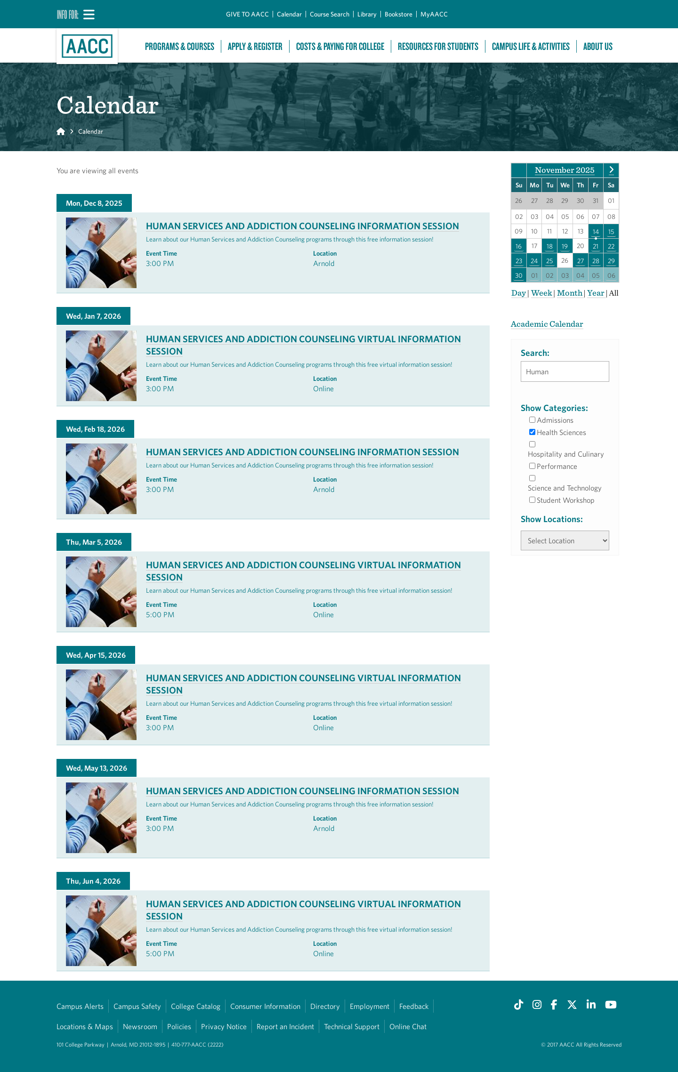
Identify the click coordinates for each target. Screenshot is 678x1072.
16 (519, 246)
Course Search (329, 14)
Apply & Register (255, 46)
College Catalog (195, 1006)
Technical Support (351, 1026)
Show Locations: (552, 519)
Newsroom (140, 1026)
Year (596, 293)
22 (611, 246)
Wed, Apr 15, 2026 (96, 655)
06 (611, 275)
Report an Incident (285, 1026)
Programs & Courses (179, 46)
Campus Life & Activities (531, 46)
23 (519, 260)
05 (595, 275)
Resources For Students (438, 46)
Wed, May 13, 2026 (96, 768)
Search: (535, 352)
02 (549, 275)
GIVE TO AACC (247, 14)
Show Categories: (554, 407)
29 (611, 260)
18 (550, 246)
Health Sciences (561, 432)
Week (542, 293)
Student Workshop (566, 500)
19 (565, 246)
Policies (179, 1026)
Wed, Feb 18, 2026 (95, 429)
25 (549, 260)
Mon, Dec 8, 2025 (94, 203)
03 (565, 275)
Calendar (289, 14)
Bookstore (398, 14)
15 (611, 231)
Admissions (555, 420)
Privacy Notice (224, 1026)
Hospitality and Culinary (566, 454)
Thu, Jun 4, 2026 (93, 881)
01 (534, 275)
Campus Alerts (80, 1006)
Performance (557, 466)
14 (596, 231)
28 (595, 260)
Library (367, 14)
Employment (369, 1006)
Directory (325, 1006)
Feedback (413, 1006)
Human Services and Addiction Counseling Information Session (302, 225)
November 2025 (565, 170)
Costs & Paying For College (340, 46)
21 (595, 246)
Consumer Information (265, 1006)
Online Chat (408, 1026)
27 (580, 260)
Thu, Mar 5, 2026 (94, 542)
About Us (598, 46)
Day (519, 293)
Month (570, 293)
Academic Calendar (547, 324)
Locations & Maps (84, 1026)
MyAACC (434, 14)
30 (519, 275)
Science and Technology (565, 488)
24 (534, 260)
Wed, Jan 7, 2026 (93, 316)
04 (580, 275)
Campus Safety (137, 1006)
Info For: (68, 14)
